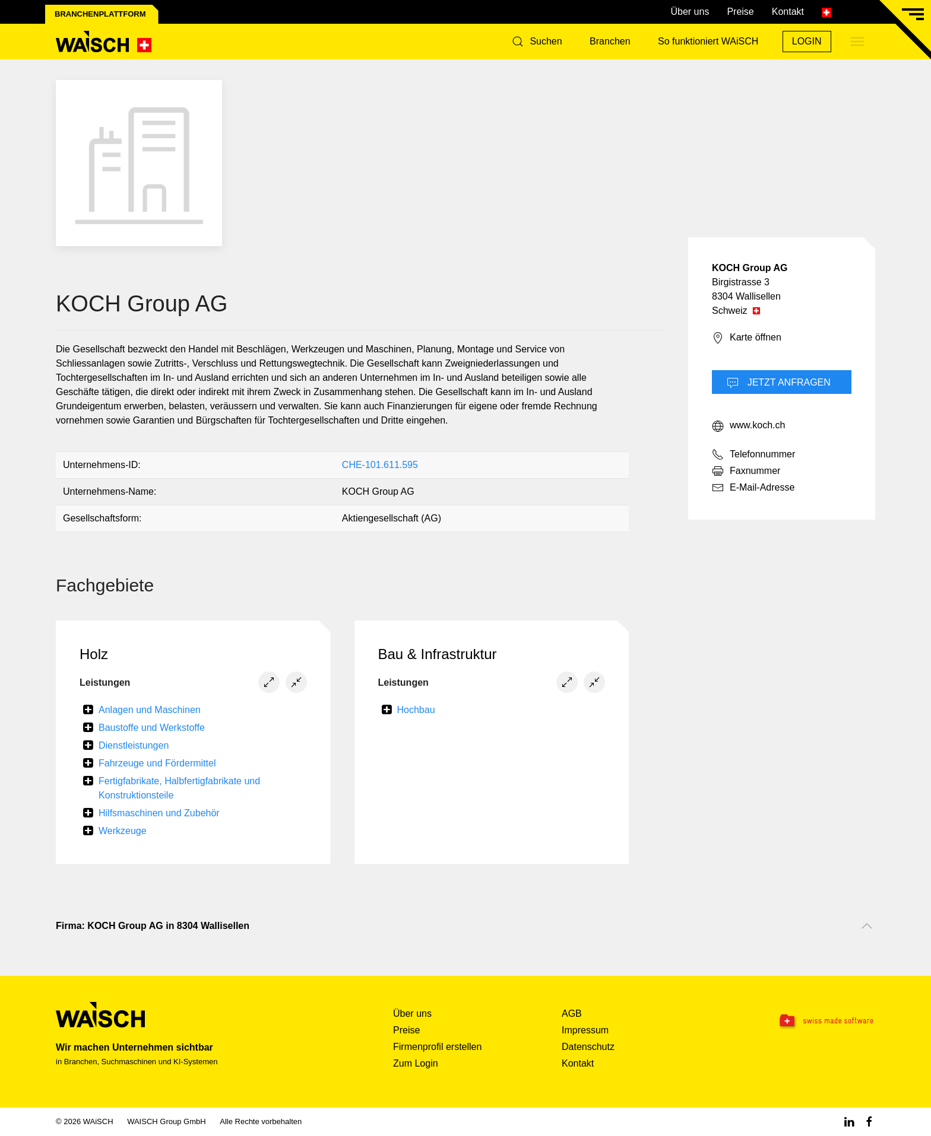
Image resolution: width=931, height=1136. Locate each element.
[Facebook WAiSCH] (869, 1121)
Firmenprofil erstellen (437, 1047)
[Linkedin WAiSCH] (849, 1121)
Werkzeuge (123, 831)
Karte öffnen (746, 338)
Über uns (689, 12)
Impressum (585, 1030)
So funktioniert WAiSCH (708, 41)
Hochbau (416, 710)
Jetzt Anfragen (779, 383)
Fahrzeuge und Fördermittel (157, 763)
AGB (572, 1013)
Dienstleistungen (134, 745)
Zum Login (415, 1063)
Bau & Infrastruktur (437, 654)
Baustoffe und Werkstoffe (152, 728)
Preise (740, 12)
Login (807, 41)
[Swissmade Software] (802, 1021)
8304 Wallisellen (746, 296)
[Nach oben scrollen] (867, 926)
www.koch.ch (748, 426)
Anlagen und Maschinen (150, 710)
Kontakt (788, 12)
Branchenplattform (100, 13)
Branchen (610, 41)
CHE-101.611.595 (380, 465)
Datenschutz (588, 1047)
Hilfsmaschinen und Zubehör (159, 813)
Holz (94, 654)
